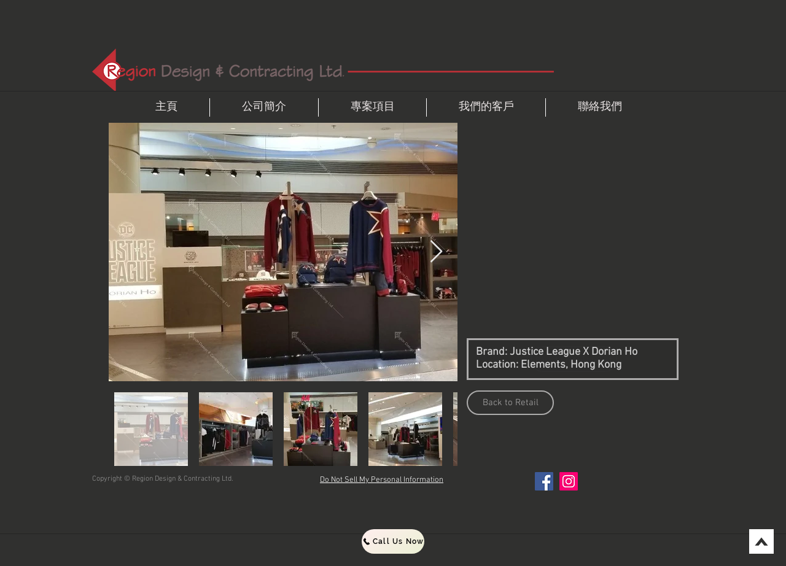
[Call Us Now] (393, 541)
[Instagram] (568, 481)
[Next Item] (436, 252)
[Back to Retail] (510, 402)
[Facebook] (544, 481)
